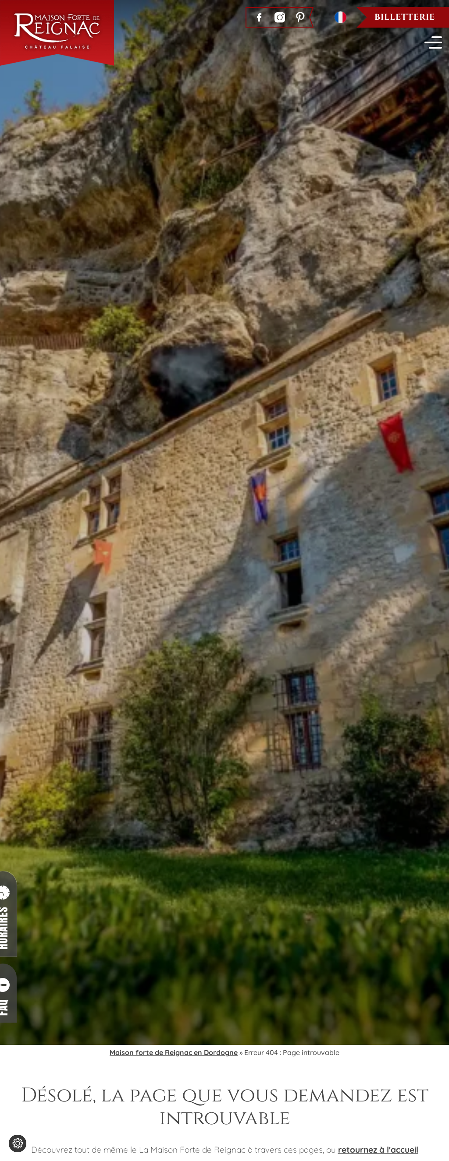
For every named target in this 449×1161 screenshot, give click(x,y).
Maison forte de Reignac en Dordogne (174, 1052)
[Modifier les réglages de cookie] (17, 1143)
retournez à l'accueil (378, 1149)
